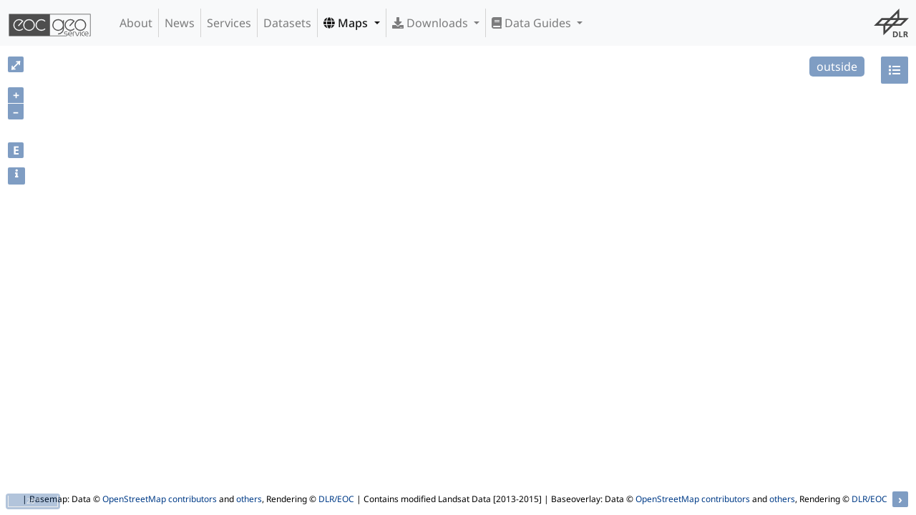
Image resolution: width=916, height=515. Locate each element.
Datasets (287, 23)
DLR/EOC (336, 499)
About (136, 23)
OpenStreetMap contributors (159, 499)
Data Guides (533, 23)
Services (229, 23)
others (249, 499)
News (180, 23)
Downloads (431, 23)
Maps (347, 23)
